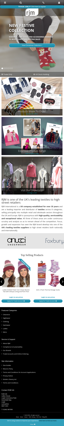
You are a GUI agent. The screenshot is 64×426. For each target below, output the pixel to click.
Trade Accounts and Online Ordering (15, 354)
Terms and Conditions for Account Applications (19, 372)
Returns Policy (8, 369)
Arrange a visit (32, 193)
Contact (26, 417)
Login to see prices (16, 297)
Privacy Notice (8, 376)
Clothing (6, 322)
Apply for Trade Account (16, 301)
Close (32, 424)
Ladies (5, 329)
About (21, 417)
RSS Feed (38, 417)
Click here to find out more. (48, 421)
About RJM (6, 343)
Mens (5, 332)
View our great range (32, 153)
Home (17, 417)
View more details (32, 114)
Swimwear (6, 325)
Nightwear (6, 318)
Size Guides (7, 365)
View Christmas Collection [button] (32, 45)
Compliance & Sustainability (12, 347)
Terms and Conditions (10, 383)
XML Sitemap (32, 417)
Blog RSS (44, 417)
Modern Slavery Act (9, 379)
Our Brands (7, 350)
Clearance (6, 315)
